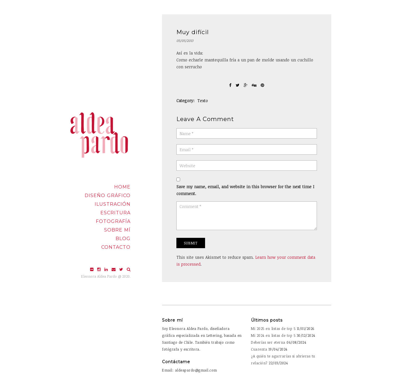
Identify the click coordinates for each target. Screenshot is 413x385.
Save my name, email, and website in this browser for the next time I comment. (245, 190)
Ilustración (112, 204)
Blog (123, 238)
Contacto (115, 247)
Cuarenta (259, 349)
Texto (202, 100)
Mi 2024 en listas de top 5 (273, 335)
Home (122, 187)
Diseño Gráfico (107, 195)
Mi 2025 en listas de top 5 (273, 328)
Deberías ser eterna (268, 342)
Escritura (115, 212)
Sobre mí (117, 230)
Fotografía (113, 221)
